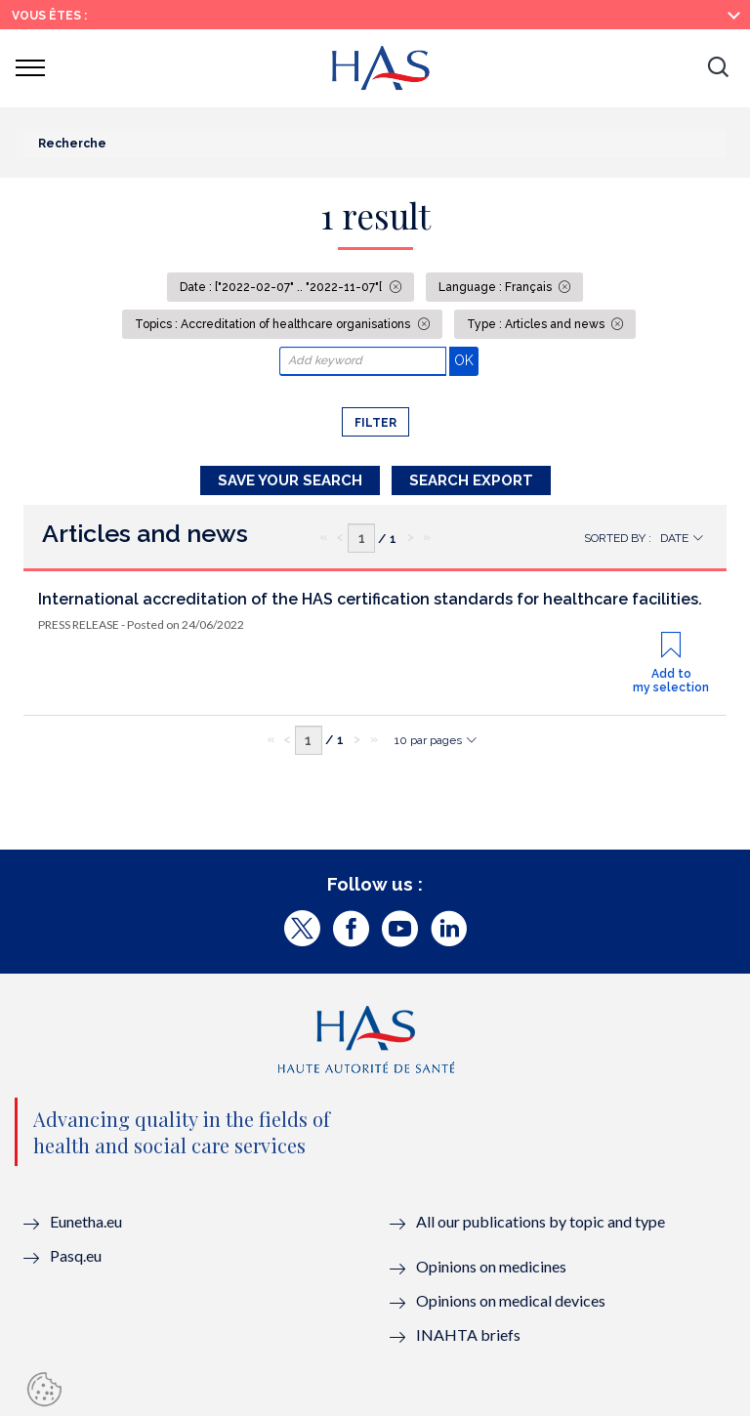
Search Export (471, 480)
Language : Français (496, 287)
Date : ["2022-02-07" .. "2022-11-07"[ (282, 287)
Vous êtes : (49, 15)
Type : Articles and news (537, 324)
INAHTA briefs (468, 1334)
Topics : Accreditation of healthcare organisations (274, 324)
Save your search (290, 480)
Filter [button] (375, 423)
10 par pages (428, 740)
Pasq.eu (76, 1255)
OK (466, 360)
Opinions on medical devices (510, 1300)
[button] (717, 68)
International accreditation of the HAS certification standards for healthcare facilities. (370, 599)
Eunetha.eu (86, 1221)
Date (674, 538)
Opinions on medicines (491, 1266)
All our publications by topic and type (540, 1221)
